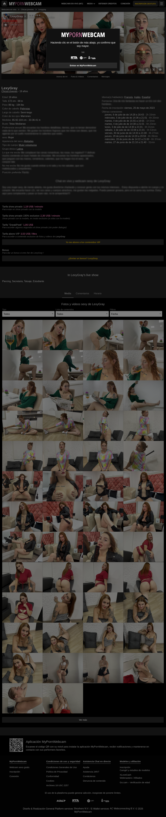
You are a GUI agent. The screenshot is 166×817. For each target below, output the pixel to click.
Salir (83, 52)
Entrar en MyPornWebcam (83, 65)
